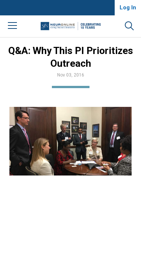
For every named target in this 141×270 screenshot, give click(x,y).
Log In (128, 7)
